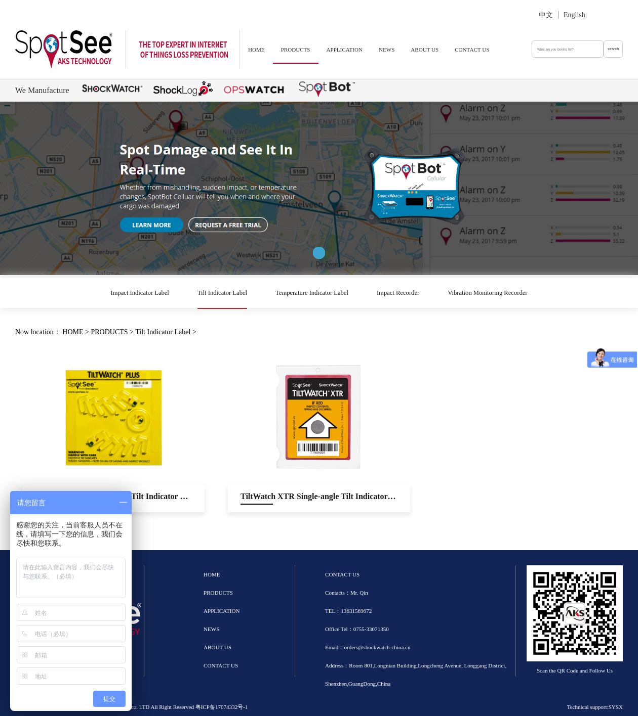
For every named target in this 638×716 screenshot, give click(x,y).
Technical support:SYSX (595, 707)
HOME (256, 50)
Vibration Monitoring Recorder (487, 292)
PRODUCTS (295, 50)
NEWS (386, 50)
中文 (546, 15)
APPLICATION (345, 50)
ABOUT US (424, 50)
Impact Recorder (398, 292)
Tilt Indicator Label (222, 292)
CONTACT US (472, 50)
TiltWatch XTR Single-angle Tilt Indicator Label (325, 496)
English (574, 15)
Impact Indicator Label (139, 292)
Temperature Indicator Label (311, 292)
